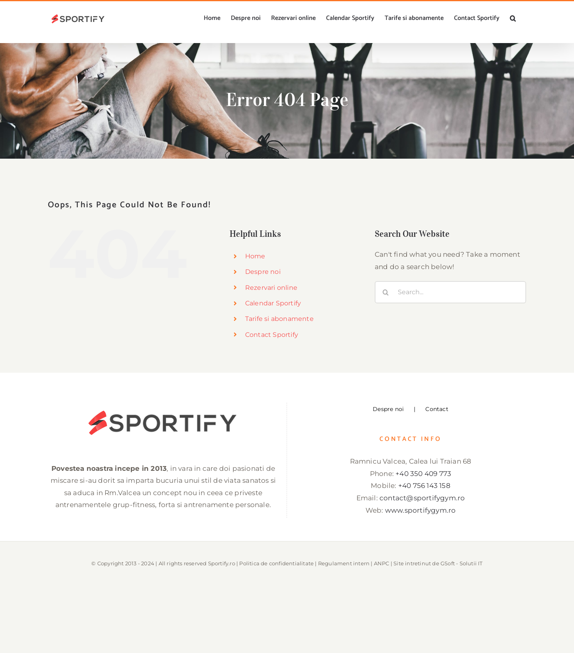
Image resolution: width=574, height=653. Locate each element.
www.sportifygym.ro (420, 510)
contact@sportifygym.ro (422, 498)
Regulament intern (344, 563)
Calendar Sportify (273, 303)
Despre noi (263, 271)
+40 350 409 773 (423, 474)
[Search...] (450, 292)
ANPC (381, 563)
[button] (513, 18)
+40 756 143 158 (424, 486)
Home (255, 256)
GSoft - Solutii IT (461, 563)
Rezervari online (271, 287)
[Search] (386, 292)
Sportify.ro (221, 563)
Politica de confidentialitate (276, 563)
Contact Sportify (271, 334)
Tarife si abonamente (279, 319)
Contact (436, 409)
